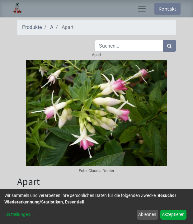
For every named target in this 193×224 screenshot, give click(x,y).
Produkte (32, 27)
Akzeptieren (173, 214)
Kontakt (167, 9)
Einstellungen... (19, 214)
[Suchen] (169, 46)
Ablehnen (147, 214)
